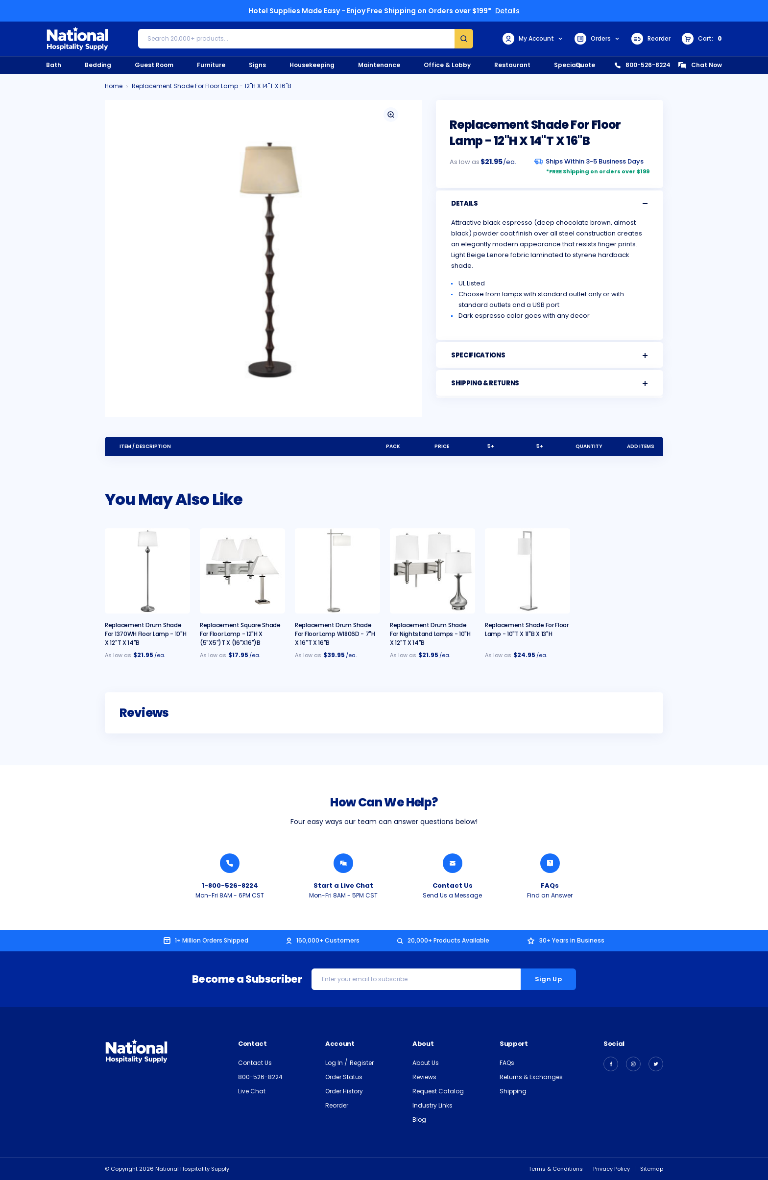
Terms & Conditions (555, 1169)
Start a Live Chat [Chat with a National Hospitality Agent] (343, 885)
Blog (419, 1119)
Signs (257, 65)
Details (507, 11)
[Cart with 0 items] (702, 39)
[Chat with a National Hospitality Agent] (343, 863)
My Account (533, 39)
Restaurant (512, 65)
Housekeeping (312, 65)
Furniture (211, 65)
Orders (597, 39)
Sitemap (651, 1169)
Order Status (343, 1077)
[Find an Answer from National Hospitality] (550, 863)
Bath (53, 65)
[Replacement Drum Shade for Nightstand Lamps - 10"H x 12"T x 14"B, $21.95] (432, 571)
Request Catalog (438, 1091)
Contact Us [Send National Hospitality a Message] (452, 885)
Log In (334, 1063)
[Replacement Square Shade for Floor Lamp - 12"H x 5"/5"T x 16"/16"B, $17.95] (242, 571)
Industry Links (432, 1105)
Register (362, 1063)
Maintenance (379, 65)
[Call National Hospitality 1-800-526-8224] (230, 863)
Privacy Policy (611, 1169)
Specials (567, 65)
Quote (585, 65)
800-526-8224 (643, 65)
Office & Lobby (447, 65)
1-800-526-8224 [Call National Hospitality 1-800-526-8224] (230, 885)
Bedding (98, 65)
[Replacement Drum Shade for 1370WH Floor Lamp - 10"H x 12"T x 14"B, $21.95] (147, 571)
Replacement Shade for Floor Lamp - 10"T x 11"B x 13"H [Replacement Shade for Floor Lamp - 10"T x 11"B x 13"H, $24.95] (527, 629)
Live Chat (251, 1091)
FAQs (507, 1063)
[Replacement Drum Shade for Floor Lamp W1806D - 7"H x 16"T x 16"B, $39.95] (337, 571)
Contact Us (255, 1063)
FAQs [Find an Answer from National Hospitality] (550, 885)
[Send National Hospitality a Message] (452, 863)
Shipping (513, 1091)
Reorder (651, 39)
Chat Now (700, 65)
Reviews (424, 1077)
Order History (344, 1091)
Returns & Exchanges (531, 1077)
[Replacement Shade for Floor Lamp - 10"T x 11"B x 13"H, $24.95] (527, 571)
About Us (425, 1063)
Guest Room (154, 65)
